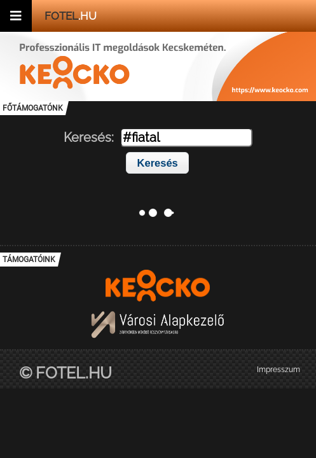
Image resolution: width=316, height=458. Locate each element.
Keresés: (89, 137)
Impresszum (278, 369)
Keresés (157, 163)
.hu (71, 16)
